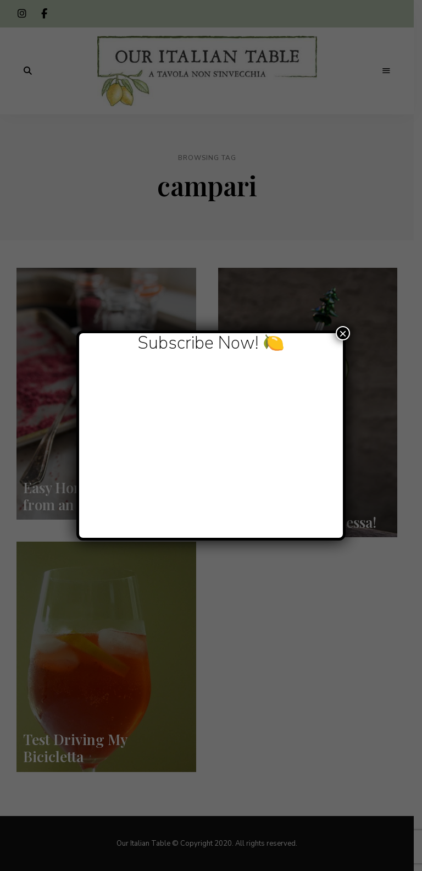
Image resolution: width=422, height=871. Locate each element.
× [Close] (343, 333)
